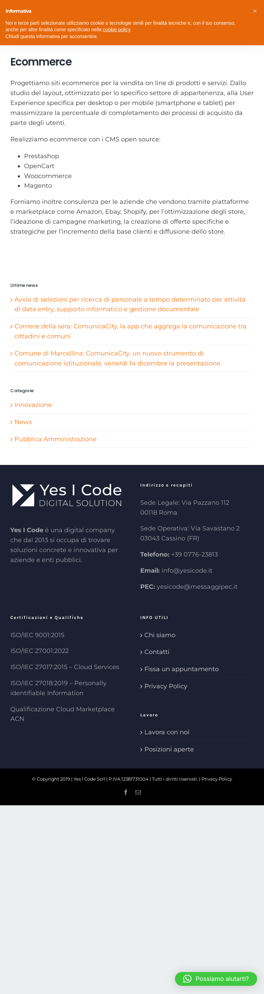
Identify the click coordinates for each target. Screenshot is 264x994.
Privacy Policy (165, 686)
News (23, 422)
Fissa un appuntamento (181, 669)
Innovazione (33, 405)
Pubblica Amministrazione (55, 439)
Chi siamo (159, 635)
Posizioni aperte (169, 749)
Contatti (156, 652)
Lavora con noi (166, 732)
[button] (216, 979)
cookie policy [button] (116, 29)
